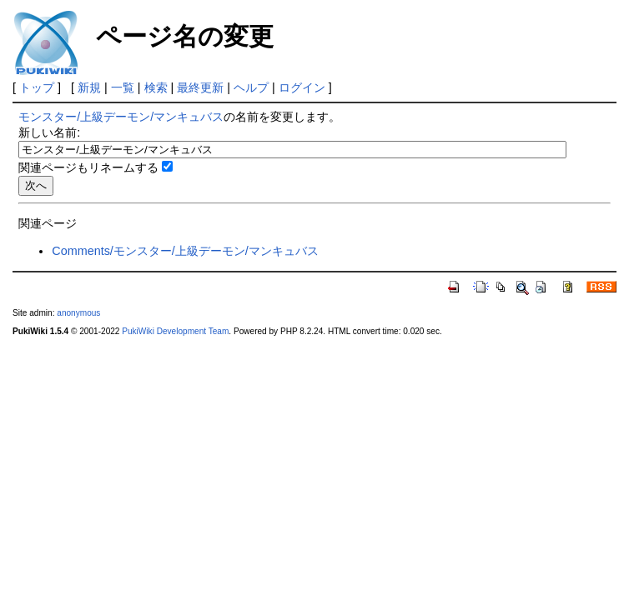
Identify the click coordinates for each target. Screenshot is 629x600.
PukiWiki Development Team (175, 331)
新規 (89, 87)
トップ (36, 87)
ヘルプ (251, 87)
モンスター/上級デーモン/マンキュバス (121, 116)
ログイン (302, 87)
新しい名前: (49, 132)
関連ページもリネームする (88, 167)
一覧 (122, 87)
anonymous (78, 313)
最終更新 (200, 87)
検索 (156, 87)
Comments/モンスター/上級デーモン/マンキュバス (185, 251)
